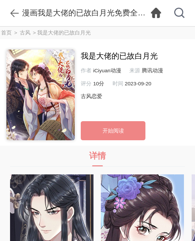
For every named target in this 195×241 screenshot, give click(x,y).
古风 (25, 32)
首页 (6, 32)
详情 (97, 158)
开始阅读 (113, 131)
